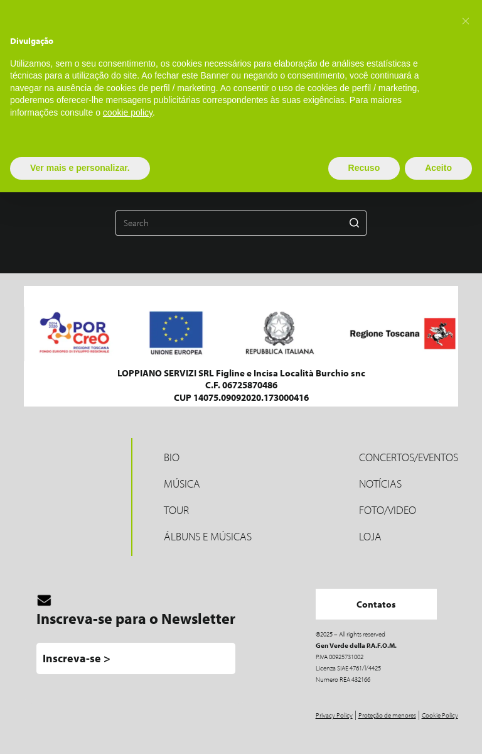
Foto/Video (387, 510)
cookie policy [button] (128, 112)
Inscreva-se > (76, 658)
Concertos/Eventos (408, 457)
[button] (466, 20)
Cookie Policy (440, 715)
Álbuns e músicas (208, 536)
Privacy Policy (334, 715)
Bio (171, 457)
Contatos (376, 604)
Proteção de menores (387, 715)
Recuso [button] (364, 168)
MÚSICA (182, 483)
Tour (176, 510)
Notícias (380, 483)
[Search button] (354, 223)
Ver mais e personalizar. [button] (80, 168)
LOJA (370, 536)
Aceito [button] (438, 168)
